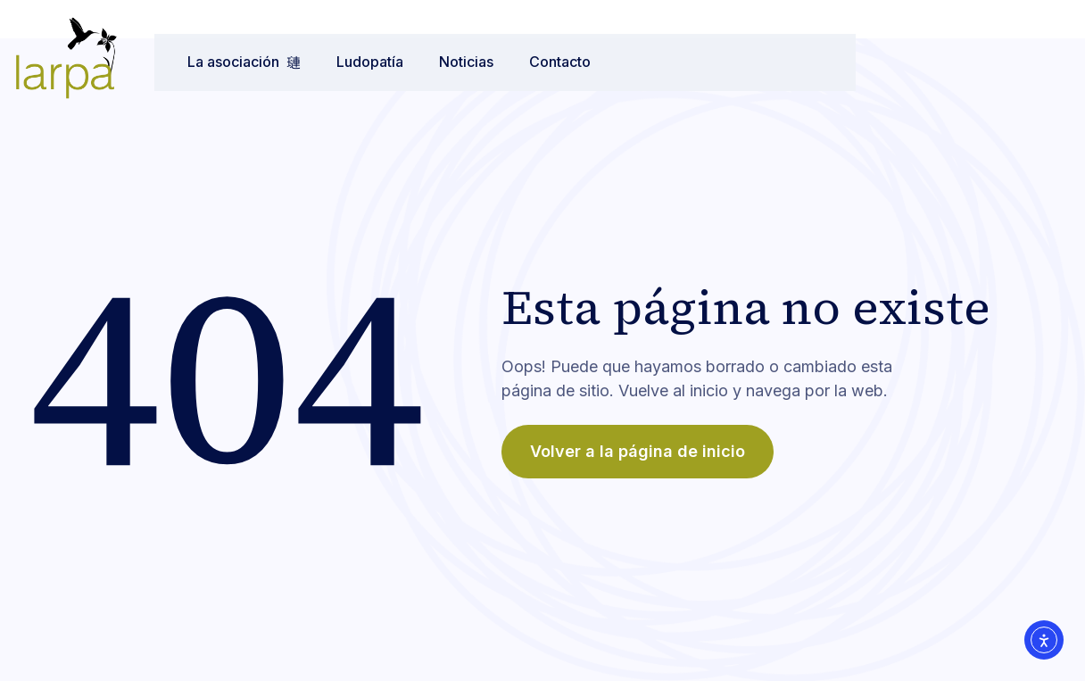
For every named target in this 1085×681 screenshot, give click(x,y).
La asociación (229, 62)
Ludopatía (354, 62)
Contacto (545, 62)
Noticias (451, 62)
